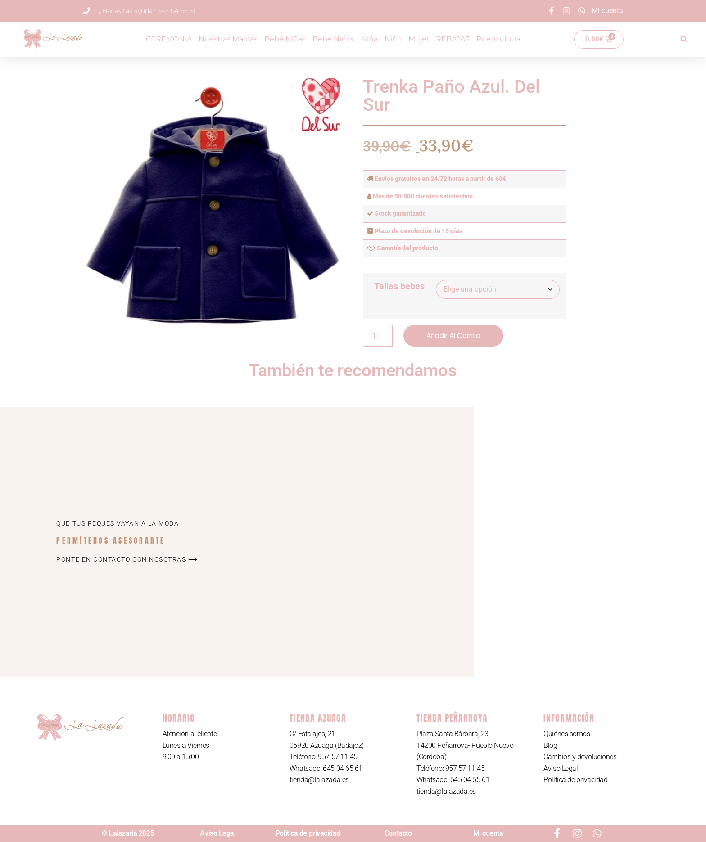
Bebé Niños (333, 39)
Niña (369, 39)
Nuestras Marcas (228, 39)
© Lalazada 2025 (128, 833)
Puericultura (498, 39)
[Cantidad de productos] (377, 336)
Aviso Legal (560, 768)
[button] (684, 39)
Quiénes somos (566, 733)
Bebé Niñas (285, 39)
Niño (393, 39)
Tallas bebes (399, 286)
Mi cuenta (488, 833)
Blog (550, 745)
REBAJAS (453, 39)
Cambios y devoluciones (579, 756)
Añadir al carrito (455, 335)
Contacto (398, 833)
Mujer (418, 39)
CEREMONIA (169, 39)
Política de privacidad (575, 780)
